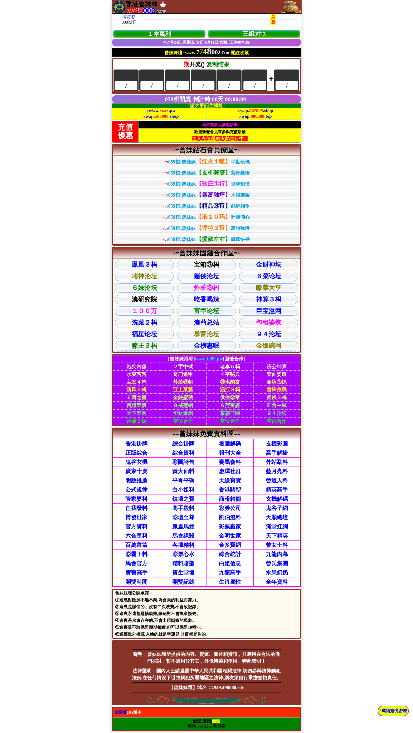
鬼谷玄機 (136, 462)
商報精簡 (230, 499)
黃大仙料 (183, 471)
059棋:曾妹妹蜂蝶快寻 (206, 239)
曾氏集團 (277, 563)
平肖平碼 (183, 480)
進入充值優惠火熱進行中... (220, 138)
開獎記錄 (183, 582)
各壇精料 (183, 545)
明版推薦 (136, 480)
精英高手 (277, 490)
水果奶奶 (277, 572)
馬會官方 (136, 563)
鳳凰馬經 (183, 526)
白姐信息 (230, 563)
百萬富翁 (136, 545)
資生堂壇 (183, 572)
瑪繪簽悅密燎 (394, 711)
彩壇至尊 (183, 517)
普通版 (120, 712)
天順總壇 (277, 517)
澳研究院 (144, 299)
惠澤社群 (230, 471)
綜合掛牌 (183, 443)
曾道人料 (277, 480)
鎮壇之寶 (183, 499)
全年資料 (277, 582)
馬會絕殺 (183, 536)
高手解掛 (277, 453)
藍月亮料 (277, 471)
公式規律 (136, 490)
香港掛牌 (136, 443)
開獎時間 (136, 582)
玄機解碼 (277, 499)
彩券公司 (230, 508)
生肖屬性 (230, 582)
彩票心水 (183, 554)
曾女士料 (277, 545)
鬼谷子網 (277, 508)
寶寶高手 (136, 572)
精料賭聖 (183, 563)
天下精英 (277, 536)
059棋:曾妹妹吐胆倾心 (206, 217)
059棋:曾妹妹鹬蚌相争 (206, 205)
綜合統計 (230, 554)
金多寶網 (230, 545)
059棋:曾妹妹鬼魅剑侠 (206, 183)
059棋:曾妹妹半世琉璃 (206, 161)
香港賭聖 (230, 490)
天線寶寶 (230, 480)
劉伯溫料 (230, 517)
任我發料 (136, 508)
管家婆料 (136, 499)
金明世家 (230, 536)
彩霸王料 (136, 554)
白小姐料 (183, 490)
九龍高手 (230, 572)
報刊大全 (230, 453)
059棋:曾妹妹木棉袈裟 (206, 194)
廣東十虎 (136, 471)
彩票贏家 (230, 526)
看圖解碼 (230, 443)
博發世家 (136, 517)
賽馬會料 (230, 462)
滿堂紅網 (277, 526)
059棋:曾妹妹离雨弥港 (206, 228)
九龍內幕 (277, 554)
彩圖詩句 (183, 462)
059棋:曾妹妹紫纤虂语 (206, 172)
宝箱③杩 (206, 264)
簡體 (216, 721)
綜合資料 (183, 453)
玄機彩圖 (277, 443)
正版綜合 (136, 453)
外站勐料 (277, 462)
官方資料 (136, 526)
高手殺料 (183, 508)
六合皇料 (136, 536)
